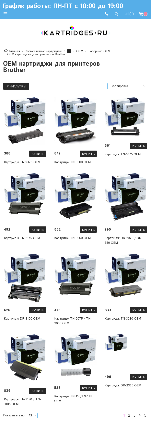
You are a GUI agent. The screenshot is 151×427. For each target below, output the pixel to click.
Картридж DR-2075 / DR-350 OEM (123, 240)
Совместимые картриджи (43, 51)
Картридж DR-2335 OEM (123, 385)
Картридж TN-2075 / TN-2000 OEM (73, 321)
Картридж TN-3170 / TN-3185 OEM (22, 401)
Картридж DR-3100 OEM (22, 318)
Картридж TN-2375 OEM (22, 162)
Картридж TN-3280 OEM (123, 318)
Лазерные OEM (99, 51)
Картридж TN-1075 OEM (123, 154)
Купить (38, 154)
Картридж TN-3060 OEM (72, 238)
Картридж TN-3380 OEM (72, 162)
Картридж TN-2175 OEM (22, 238)
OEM (79, 51)
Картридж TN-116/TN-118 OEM (73, 398)
